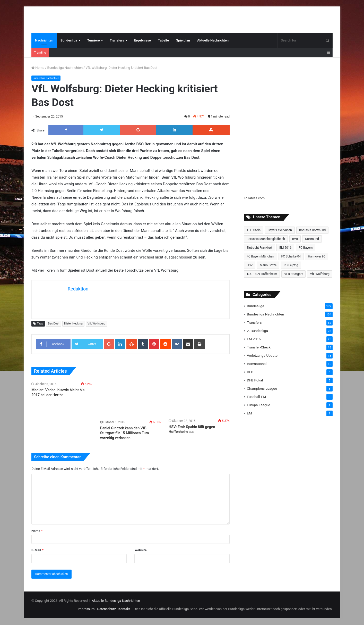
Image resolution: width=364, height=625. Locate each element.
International (256, 364)
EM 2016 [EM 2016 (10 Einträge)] (285, 247)
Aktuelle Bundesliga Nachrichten (116, 601)
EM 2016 (254, 339)
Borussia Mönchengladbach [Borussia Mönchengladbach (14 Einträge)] (266, 239)
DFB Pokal (255, 380)
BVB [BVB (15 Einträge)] (295, 239)
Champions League (262, 388)
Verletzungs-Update (262, 355)
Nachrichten (44, 40)
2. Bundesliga (257, 331)
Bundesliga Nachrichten (65, 68)
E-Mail (37, 550)
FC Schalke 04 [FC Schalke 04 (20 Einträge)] (291, 256)
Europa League (258, 405)
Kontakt (124, 609)
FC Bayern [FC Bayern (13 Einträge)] (306, 247)
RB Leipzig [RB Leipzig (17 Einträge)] (291, 265)
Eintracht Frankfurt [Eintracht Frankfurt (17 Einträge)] (259, 247)
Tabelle (163, 40)
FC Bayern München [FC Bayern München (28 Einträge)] (260, 256)
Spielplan (183, 40)
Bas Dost (53, 323)
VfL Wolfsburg (97, 323)
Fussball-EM (256, 397)
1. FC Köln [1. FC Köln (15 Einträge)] (254, 230)
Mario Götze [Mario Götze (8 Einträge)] (268, 265)
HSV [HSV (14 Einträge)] (250, 265)
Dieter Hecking (73, 323)
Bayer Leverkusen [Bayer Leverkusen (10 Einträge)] (280, 230)
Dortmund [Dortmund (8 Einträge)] (312, 239)
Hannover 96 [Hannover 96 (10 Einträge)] (316, 256)
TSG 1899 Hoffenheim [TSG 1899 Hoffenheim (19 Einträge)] (262, 274)
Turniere (93, 40)
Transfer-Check (259, 347)
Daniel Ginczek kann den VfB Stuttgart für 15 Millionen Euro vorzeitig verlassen (124, 433)
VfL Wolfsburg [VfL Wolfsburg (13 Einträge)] (320, 274)
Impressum (86, 609)
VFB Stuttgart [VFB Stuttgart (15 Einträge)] (293, 274)
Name (37, 531)
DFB (250, 372)
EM (249, 413)
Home (37, 68)
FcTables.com (254, 198)
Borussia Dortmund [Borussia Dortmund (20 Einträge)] (312, 230)
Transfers (117, 40)
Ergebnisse (142, 40)
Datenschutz (106, 609)
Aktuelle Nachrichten (213, 40)
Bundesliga (68, 40)
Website (140, 550)
